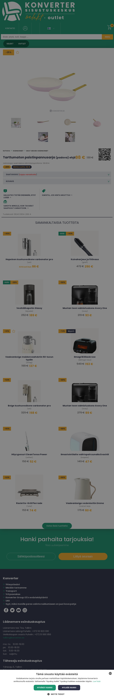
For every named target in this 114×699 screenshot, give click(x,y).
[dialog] (57, 349)
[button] (57, 694)
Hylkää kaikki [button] (69, 687)
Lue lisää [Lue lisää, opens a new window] (96, 681)
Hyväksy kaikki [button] (45, 687)
